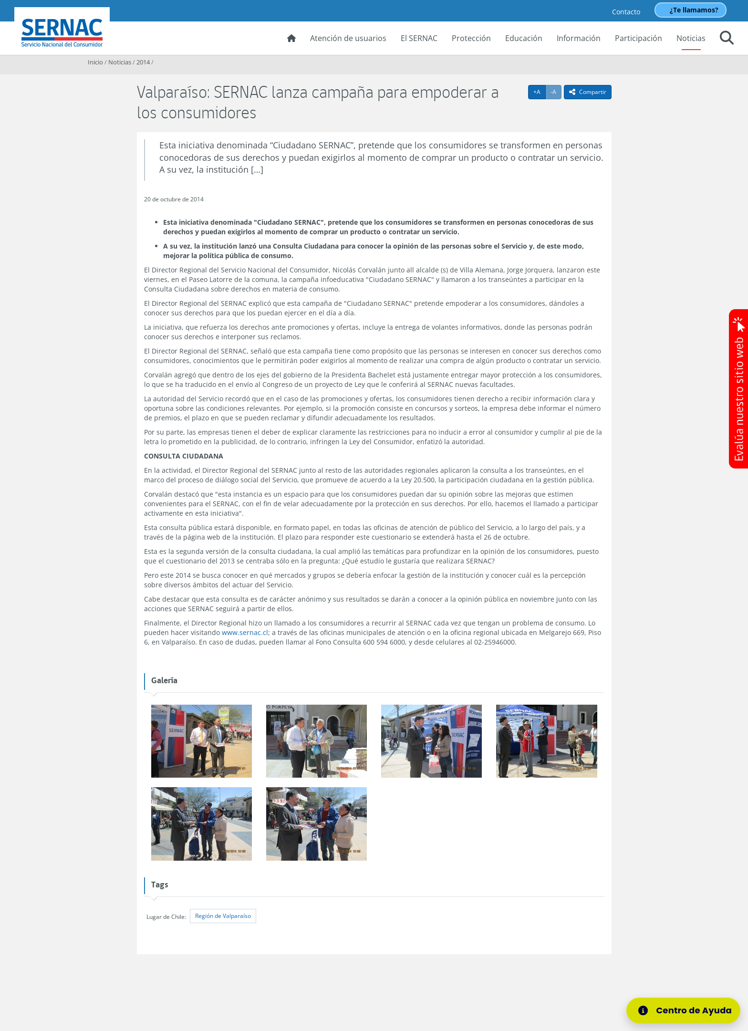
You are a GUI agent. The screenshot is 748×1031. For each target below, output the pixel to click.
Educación (523, 38)
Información (579, 38)
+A (539, 91)
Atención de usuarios (348, 38)
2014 (143, 62)
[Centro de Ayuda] (683, 1010)
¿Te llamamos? (694, 9)
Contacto (626, 11)
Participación (638, 38)
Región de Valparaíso (223, 916)
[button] (727, 39)
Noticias (691, 38)
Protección (471, 38)
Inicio (95, 62)
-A (556, 91)
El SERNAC (419, 38)
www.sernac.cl (245, 632)
